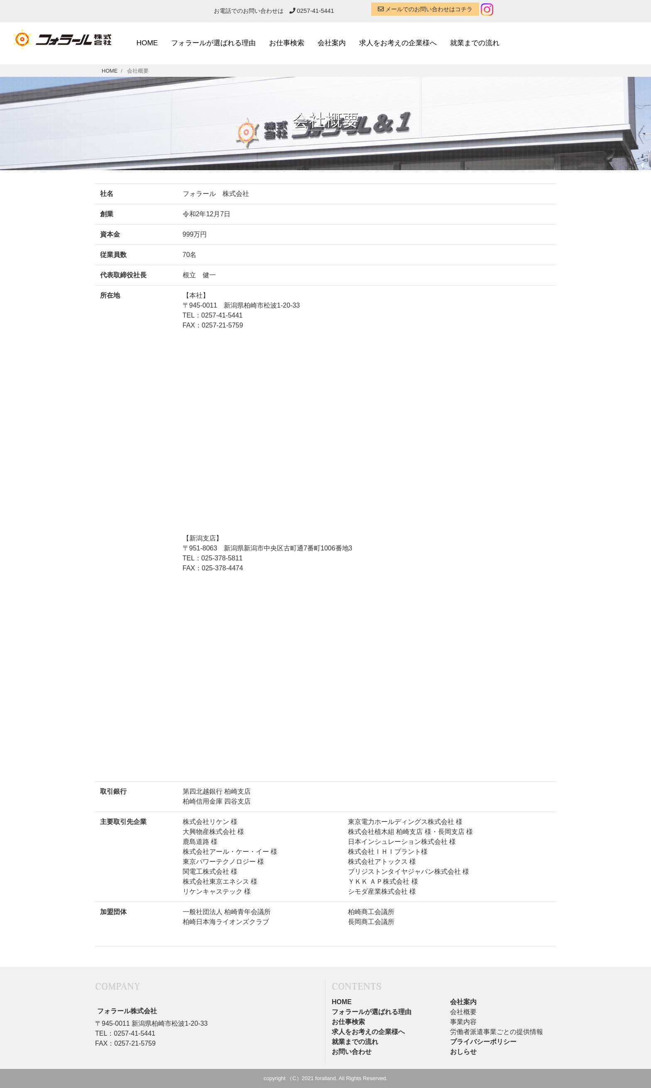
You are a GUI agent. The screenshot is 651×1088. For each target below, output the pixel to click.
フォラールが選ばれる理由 (213, 43)
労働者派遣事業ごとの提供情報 (496, 1031)
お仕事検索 (286, 43)
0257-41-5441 (311, 10)
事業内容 (463, 1021)
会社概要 (463, 1011)
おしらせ (463, 1051)
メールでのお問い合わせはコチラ (425, 9)
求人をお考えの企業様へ (398, 43)
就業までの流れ (474, 43)
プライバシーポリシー (483, 1041)
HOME (147, 43)
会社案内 (332, 43)
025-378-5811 (222, 558)
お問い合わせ (352, 1051)
